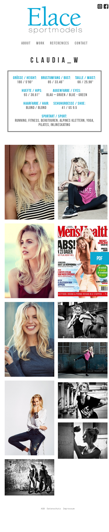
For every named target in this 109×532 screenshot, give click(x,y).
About (26, 43)
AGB (43, 508)
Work (40, 43)
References (59, 43)
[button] (29, 219)
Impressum (69, 508)
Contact (81, 43)
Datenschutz (54, 508)
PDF (100, 258)
